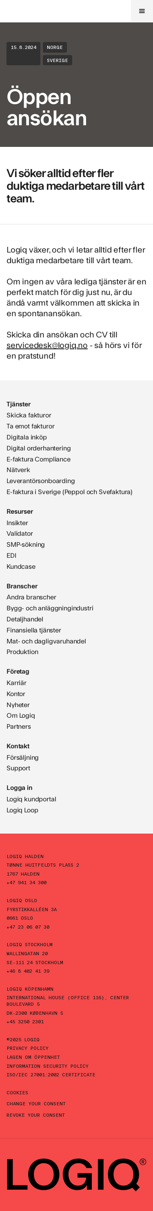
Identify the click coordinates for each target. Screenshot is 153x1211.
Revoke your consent (36, 1114)
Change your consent (36, 1103)
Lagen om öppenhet (33, 1057)
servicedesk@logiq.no (47, 344)
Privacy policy (28, 1048)
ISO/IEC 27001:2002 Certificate (51, 1074)
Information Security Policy (48, 1065)
